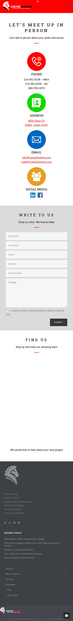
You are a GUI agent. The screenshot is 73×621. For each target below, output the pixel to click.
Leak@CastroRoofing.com (36, 162)
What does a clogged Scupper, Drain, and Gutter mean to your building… (32, 544)
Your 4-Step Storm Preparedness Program (23, 554)
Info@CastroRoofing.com (36, 157)
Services (9, 579)
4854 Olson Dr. (36, 120)
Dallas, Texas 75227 (36, 125)
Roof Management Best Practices (19, 558)
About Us (9, 569)
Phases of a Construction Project (18, 550)
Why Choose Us (12, 574)
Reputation (10, 584)
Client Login (11, 595)
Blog (8, 590)
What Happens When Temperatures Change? (24, 539)
